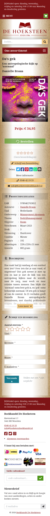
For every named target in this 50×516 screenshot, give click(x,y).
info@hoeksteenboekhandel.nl (25, 185)
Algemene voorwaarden (18, 438)
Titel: (7, 333)
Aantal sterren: (12, 325)
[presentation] (21, 389)
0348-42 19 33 (25, 180)
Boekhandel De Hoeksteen (28, 512)
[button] (46, 16)
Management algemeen (32, 214)
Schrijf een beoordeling (25, 163)
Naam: (7, 357)
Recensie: (9, 342)
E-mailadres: (10, 366)
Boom (23, 221)
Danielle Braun (28, 207)
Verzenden (12, 380)
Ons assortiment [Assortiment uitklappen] (16, 50)
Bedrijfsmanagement (31, 218)
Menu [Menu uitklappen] (9, 15)
